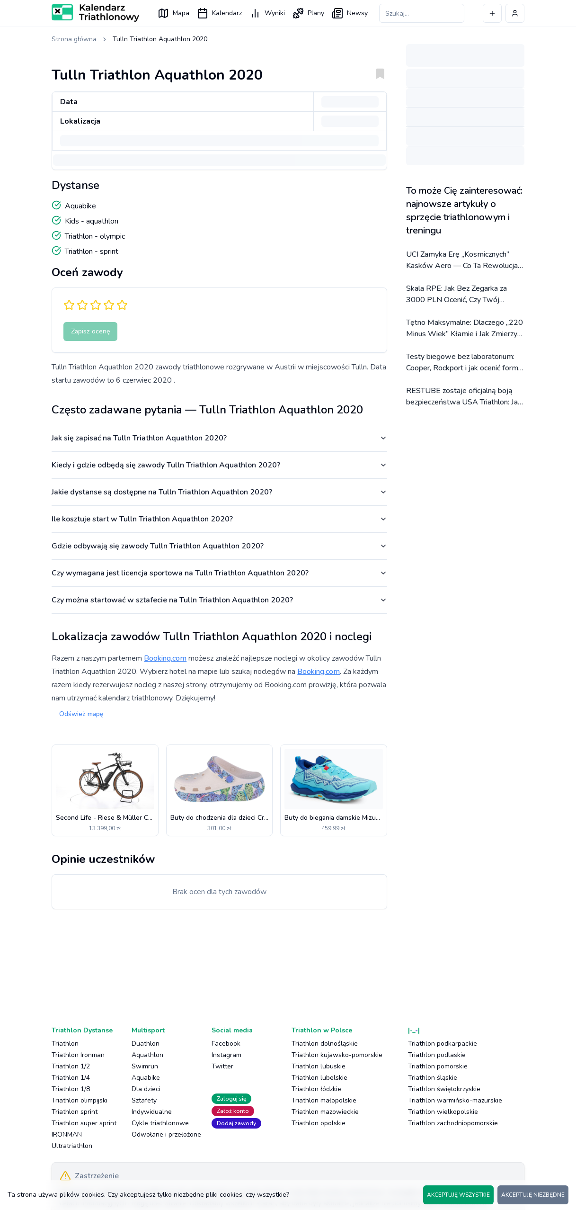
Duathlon (146, 1043)
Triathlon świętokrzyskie (444, 1089)
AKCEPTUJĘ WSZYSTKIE (458, 1195)
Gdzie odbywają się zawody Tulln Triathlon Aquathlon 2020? (219, 546)
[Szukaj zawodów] (421, 13)
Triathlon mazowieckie (325, 1111)
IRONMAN (67, 1134)
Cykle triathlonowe (160, 1123)
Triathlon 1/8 (71, 1089)
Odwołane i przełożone (166, 1134)
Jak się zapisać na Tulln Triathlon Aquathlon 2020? (219, 438)
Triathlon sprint (74, 1111)
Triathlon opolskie (319, 1123)
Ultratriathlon (72, 1145)
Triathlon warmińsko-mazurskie (455, 1100)
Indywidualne (152, 1111)
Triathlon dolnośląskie (325, 1043)
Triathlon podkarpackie (442, 1043)
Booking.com (165, 658)
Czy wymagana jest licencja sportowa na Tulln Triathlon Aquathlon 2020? (219, 573)
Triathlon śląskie (432, 1077)
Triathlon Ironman (78, 1054)
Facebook (226, 1043)
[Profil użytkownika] (514, 13)
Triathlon (65, 1043)
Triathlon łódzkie (316, 1089)
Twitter (222, 1066)
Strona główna (74, 39)
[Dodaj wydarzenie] (492, 13)
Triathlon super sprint (84, 1123)
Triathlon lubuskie (319, 1066)
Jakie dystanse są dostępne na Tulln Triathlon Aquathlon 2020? (219, 492)
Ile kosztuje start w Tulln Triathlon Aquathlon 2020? (219, 519)
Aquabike (146, 1077)
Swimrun (145, 1066)
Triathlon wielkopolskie (443, 1111)
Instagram (226, 1054)
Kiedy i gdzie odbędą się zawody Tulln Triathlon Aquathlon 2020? (219, 465)
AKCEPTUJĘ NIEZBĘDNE (533, 1195)
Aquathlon (147, 1054)
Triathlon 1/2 (71, 1066)
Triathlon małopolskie (324, 1100)
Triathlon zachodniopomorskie (453, 1123)
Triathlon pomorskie (438, 1066)
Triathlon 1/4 (71, 1077)
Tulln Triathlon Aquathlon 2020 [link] (160, 39)
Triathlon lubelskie (319, 1077)
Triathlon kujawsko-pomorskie (337, 1054)
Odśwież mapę (81, 713)
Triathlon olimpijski (79, 1100)
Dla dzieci (146, 1089)
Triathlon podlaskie (437, 1054)
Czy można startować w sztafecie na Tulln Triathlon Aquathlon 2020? (219, 600)
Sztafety (144, 1100)
